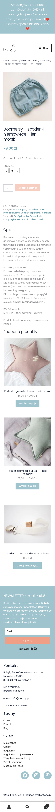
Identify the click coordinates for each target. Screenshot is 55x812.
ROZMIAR (9, 166)
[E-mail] (27, 631)
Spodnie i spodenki (31, 212)
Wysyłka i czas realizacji (16, 758)
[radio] (6, 170)
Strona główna (10, 60)
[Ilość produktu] (8, 188)
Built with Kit (27, 649)
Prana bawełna (11, 212)
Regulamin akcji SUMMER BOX (20, 754)
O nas (6, 720)
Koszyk (43, 804)
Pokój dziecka (21, 216)
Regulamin (9, 750)
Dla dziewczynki (29, 60)
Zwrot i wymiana (12, 762)
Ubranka (46, 212)
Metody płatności (13, 766)
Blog (5, 728)
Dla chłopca (19, 209)
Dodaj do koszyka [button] (27, 565)
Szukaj (27, 807)
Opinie (7, 746)
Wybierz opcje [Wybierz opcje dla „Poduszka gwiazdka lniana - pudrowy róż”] (27, 403)
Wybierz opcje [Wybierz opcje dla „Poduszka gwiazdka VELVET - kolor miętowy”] (27, 486)
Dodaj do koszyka (28, 187)
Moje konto (9, 743)
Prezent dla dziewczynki (30, 219)
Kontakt (8, 724)
